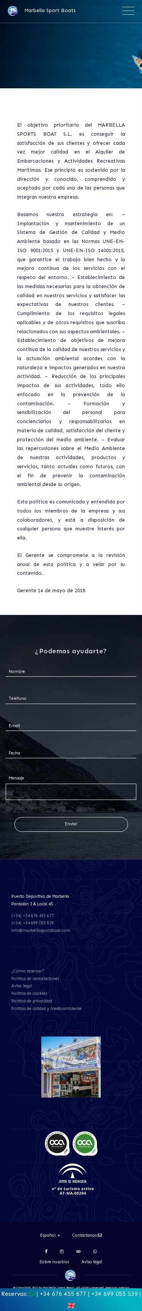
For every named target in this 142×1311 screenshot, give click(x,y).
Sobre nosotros (54, 1261)
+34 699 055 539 (114, 1293)
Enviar (71, 824)
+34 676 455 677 (63, 1293)
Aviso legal (21, 985)
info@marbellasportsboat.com (40, 930)
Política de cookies (29, 993)
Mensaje (16, 778)
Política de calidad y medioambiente (46, 1008)
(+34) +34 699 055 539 (32, 923)
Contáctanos (87, 1235)
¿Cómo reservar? (27, 971)
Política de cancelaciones (35, 978)
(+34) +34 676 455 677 (32, 915)
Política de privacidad (31, 1001)
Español (48, 1235)
